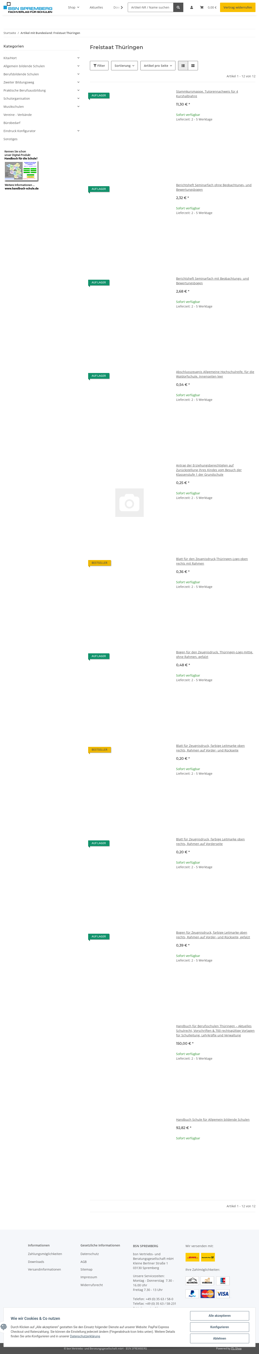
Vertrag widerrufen (238, 7)
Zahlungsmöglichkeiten (45, 1254)
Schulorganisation (17, 98)
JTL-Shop (236, 1348)
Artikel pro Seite (156, 66)
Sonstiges (11, 139)
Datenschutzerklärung (85, 1336)
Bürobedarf (12, 123)
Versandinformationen (44, 1269)
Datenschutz (89, 1254)
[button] (183, 65)
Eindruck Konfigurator (20, 131)
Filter (99, 66)
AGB (83, 1262)
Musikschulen (14, 106)
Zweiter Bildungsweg (19, 82)
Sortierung (123, 66)
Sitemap (86, 1269)
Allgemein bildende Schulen (24, 66)
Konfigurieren (219, 1327)
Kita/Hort (10, 58)
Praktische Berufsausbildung (25, 90)
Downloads (36, 1262)
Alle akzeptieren (219, 1315)
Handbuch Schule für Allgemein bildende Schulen (213, 1119)
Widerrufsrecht (91, 1285)
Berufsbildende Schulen (21, 74)
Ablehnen (219, 1338)
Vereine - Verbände (18, 115)
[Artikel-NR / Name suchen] (150, 7)
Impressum (88, 1277)
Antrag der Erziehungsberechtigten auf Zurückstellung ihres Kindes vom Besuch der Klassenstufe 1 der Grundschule (209, 470)
